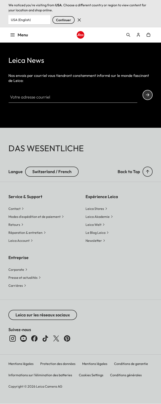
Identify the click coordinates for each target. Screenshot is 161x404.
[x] (56, 338)
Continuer (63, 20)
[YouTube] (23, 338)
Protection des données (57, 364)
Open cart (148, 34)
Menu (19, 34)
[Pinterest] (67, 338)
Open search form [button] (128, 34)
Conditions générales (126, 375)
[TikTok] (45, 338)
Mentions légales (21, 364)
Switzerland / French (51, 171)
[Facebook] (34, 338)
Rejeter (79, 19)
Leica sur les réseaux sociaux (43, 314)
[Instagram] (12, 338)
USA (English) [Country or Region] (21, 20)
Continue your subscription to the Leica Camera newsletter (147, 94)
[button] (148, 172)
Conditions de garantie (131, 364)
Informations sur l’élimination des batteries (40, 375)
